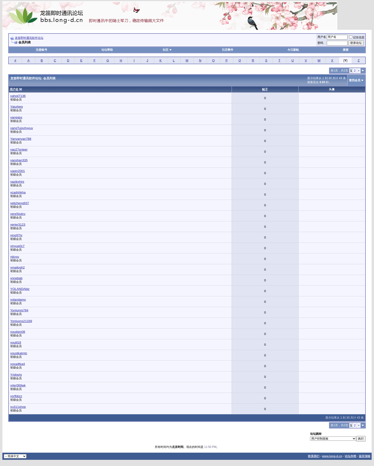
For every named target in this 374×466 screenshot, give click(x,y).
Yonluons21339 (21, 321)
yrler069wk (18, 385)
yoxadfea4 (17, 364)
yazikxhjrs (17, 181)
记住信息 (356, 37)
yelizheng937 (19, 203)
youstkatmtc (18, 353)
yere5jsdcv (18, 214)
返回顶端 (364, 456)
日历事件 (227, 49)
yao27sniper (19, 149)
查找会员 (354, 80)
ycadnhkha (18, 192)
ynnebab (16, 278)
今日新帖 (293, 49)
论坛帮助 (107, 49)
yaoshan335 (19, 160)
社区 (167, 49)
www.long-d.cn (332, 456)
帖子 (265, 89)
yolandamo (18, 299)
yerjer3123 (17, 224)
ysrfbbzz (16, 396)
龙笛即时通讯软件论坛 (29, 38)
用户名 (321, 37)
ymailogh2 (17, 267)
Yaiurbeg (16, 106)
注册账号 (41, 49)
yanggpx (16, 117)
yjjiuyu (14, 256)
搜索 (345, 49)
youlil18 (15, 342)
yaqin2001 (17, 171)
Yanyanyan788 (20, 139)
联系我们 (313, 456)
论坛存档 (350, 456)
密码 (320, 43)
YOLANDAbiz (20, 289)
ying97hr (16, 235)
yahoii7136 (18, 96)
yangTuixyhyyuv (21, 128)
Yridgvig (16, 374)
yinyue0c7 (17, 246)
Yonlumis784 (19, 310)
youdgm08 (17, 332)
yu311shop (18, 407)
